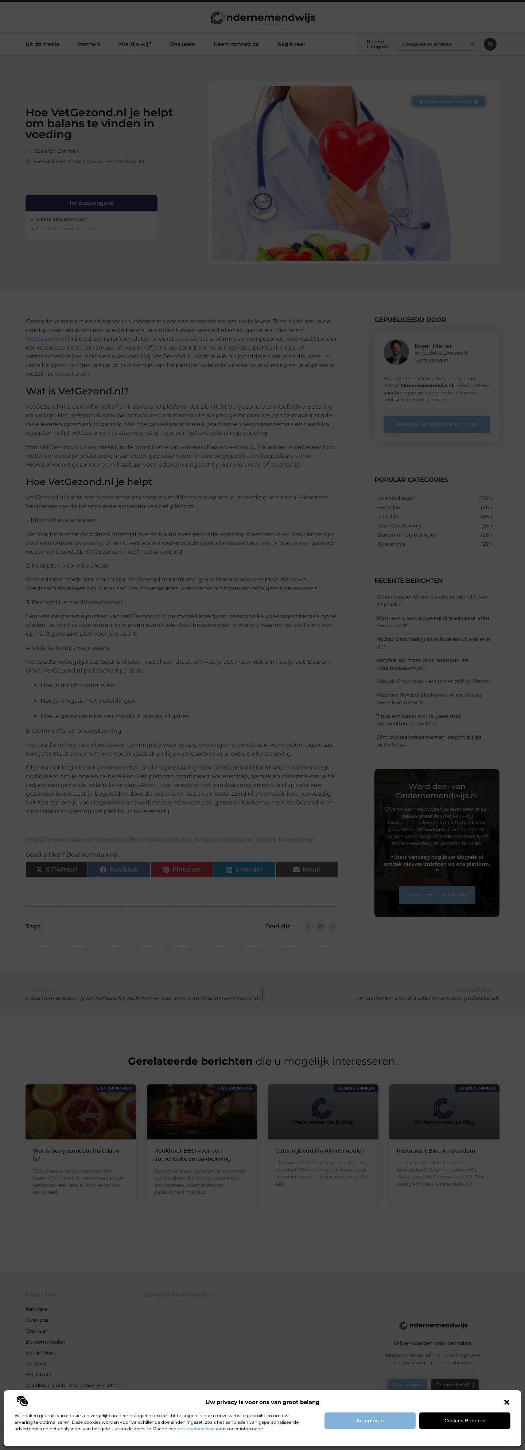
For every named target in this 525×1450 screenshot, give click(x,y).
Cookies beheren (465, 1420)
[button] (506, 1402)
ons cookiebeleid (196, 1428)
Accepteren (370, 1420)
